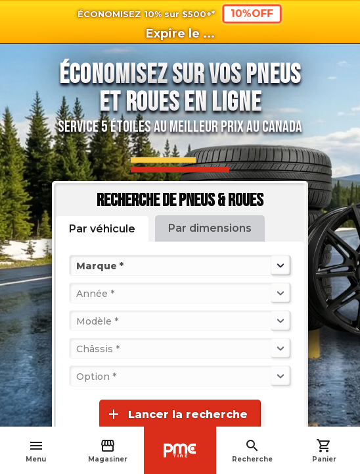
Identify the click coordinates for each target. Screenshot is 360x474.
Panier (324, 450)
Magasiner (107, 450)
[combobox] (77, 265)
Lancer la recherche (177, 414)
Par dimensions (210, 228)
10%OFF (252, 13)
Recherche (252, 450)
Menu (36, 450)
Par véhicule (102, 229)
